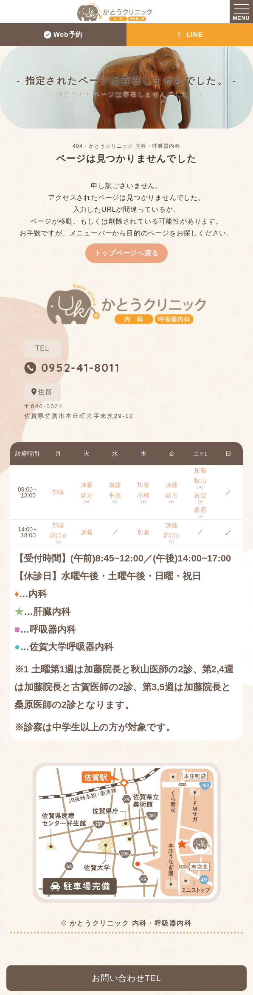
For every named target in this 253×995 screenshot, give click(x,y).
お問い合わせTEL (126, 978)
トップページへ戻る (126, 253)
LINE (190, 35)
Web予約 (63, 35)
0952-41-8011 (81, 367)
